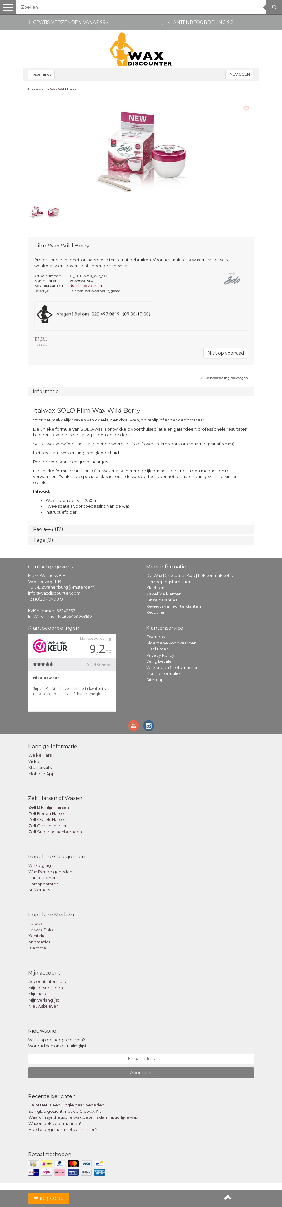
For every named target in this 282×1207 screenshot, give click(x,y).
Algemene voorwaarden (171, 642)
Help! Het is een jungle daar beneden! (66, 1104)
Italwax (35, 923)
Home (33, 89)
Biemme (37, 947)
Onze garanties (161, 599)
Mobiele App (41, 773)
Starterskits (40, 767)
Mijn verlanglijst (43, 1000)
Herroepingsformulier (168, 581)
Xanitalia (37, 935)
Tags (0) (43, 540)
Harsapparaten (43, 883)
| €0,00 (49, 1198)
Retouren (156, 612)
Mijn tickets (39, 993)
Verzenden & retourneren (172, 667)
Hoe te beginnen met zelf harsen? (62, 1129)
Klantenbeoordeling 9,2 (200, 22)
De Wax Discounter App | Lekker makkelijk (189, 575)
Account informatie (48, 981)
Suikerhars (39, 889)
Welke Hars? (41, 755)
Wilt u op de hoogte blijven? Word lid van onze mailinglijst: (57, 1042)
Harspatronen (42, 877)
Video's (35, 761)
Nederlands (41, 74)
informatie (46, 391)
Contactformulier (163, 673)
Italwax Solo (40, 929)
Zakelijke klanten (163, 593)
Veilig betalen (160, 661)
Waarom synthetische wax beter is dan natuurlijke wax (83, 1117)
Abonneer (141, 1072)
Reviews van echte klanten (173, 606)
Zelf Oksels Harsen (47, 819)
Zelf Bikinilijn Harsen (48, 807)
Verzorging (39, 865)
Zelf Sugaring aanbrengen (55, 831)
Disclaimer (157, 648)
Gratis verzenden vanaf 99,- (70, 22)
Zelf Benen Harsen (47, 813)
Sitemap (155, 679)
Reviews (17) (48, 529)
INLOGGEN (239, 74)
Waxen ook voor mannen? (55, 1123)
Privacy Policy (160, 655)
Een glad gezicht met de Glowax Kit (64, 1111)
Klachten (155, 587)
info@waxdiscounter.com (54, 592)
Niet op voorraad (225, 353)
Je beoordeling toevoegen (224, 378)
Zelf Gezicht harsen (48, 825)
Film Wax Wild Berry (58, 89)
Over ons (155, 636)
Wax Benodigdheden (50, 871)
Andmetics (39, 941)
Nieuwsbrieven (43, 1006)
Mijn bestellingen (45, 987)
